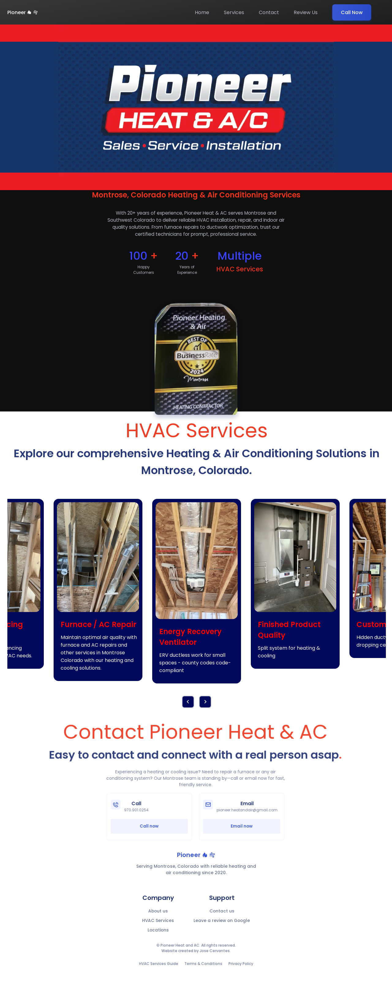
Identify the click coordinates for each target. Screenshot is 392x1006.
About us (157, 914)
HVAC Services (157, 924)
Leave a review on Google (222, 924)
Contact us (222, 914)
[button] (205, 704)
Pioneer (22, 12)
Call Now (352, 12)
